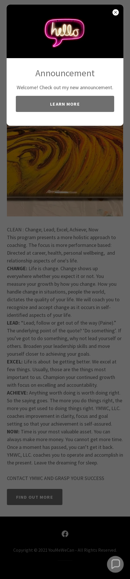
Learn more (65, 104)
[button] (115, 564)
